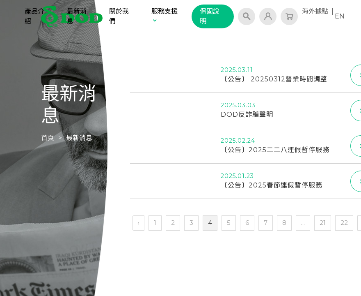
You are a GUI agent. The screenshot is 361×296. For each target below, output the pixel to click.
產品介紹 (34, 16)
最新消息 (77, 16)
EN (340, 16)
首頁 (47, 138)
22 (344, 223)
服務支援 (164, 15)
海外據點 (315, 11)
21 (323, 223)
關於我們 (119, 16)
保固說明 (209, 16)
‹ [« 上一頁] (138, 223)
